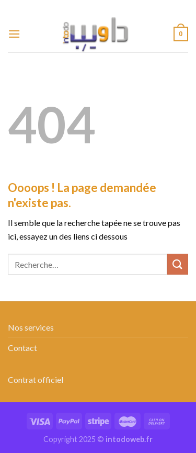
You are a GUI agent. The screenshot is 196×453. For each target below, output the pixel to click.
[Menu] (14, 34)
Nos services (31, 327)
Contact (22, 348)
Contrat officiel (35, 379)
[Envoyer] (177, 264)
